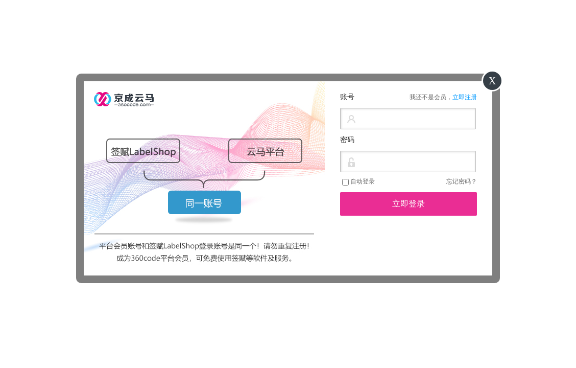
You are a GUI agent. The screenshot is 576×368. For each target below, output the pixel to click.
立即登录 (408, 203)
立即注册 (464, 97)
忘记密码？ (461, 181)
